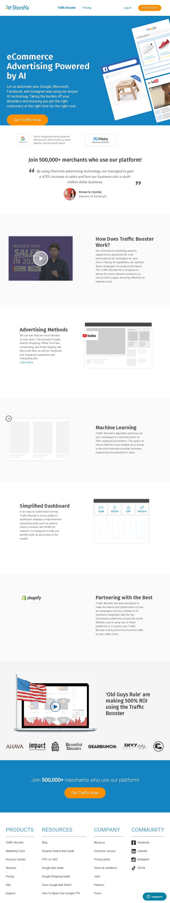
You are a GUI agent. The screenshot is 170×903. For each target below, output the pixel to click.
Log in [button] (127, 7)
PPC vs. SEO (49, 859)
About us (99, 842)
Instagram (140, 859)
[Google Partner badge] (23, 145)
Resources (57, 830)
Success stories (16, 859)
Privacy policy (102, 859)
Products (20, 830)
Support (10, 893)
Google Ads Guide (53, 868)
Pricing (87, 7)
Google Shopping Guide (56, 876)
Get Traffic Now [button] (27, 120)
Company (107, 830)
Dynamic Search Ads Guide (58, 851)
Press (97, 893)
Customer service (104, 851)
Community (147, 830)
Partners (99, 885)
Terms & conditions (105, 868)
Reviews (11, 868)
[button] (17, 7)
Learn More (26, 362)
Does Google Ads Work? (57, 885)
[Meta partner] (100, 145)
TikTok (138, 868)
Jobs (97, 876)
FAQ (8, 885)
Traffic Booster (67, 7)
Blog (44, 842)
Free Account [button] (150, 7)
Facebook (140, 842)
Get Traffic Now (85, 793)
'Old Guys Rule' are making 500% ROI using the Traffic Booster (128, 703)
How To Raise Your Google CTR (61, 893)
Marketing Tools (15, 851)
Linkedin (139, 851)
